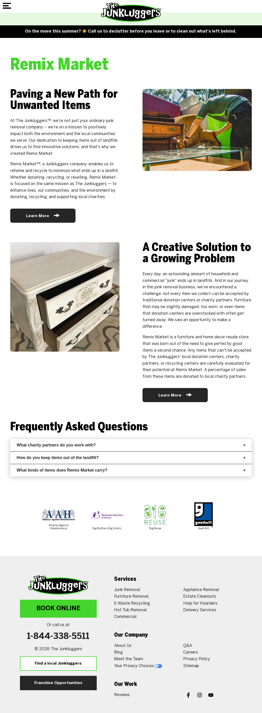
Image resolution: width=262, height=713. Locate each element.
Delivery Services (199, 610)
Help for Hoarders (200, 603)
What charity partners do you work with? (131, 445)
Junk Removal (127, 590)
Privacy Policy (196, 659)
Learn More (43, 215)
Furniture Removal (131, 596)
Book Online (58, 609)
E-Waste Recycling (132, 603)
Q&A (187, 646)
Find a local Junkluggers (58, 663)
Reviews (122, 695)
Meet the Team (128, 659)
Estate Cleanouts (199, 596)
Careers (190, 652)
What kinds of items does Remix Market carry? (131, 470)
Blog (118, 652)
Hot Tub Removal (130, 610)
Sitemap (191, 666)
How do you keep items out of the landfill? (131, 457)
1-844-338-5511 (58, 636)
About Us (123, 646)
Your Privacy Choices (138, 666)
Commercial (125, 617)
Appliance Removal (201, 590)
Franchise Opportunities (58, 683)
